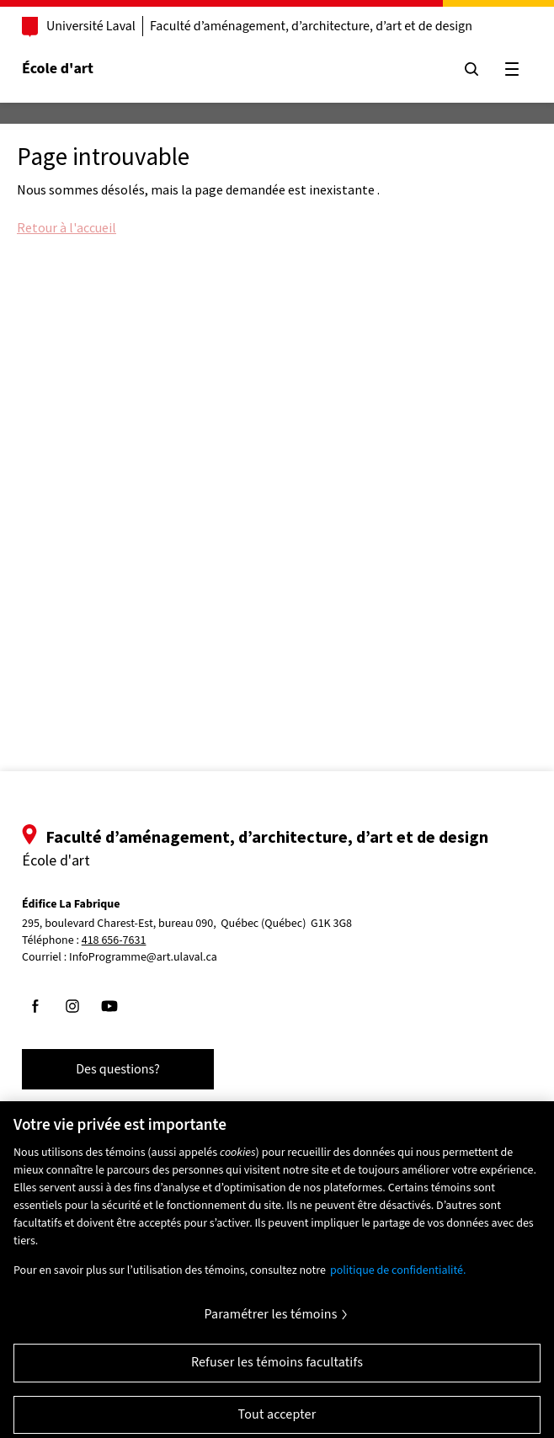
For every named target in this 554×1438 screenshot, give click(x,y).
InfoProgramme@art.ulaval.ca (143, 957)
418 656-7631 (114, 941)
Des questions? (118, 1069)
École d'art (57, 68)
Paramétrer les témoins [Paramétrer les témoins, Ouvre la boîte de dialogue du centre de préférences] (270, 1321)
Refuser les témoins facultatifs (277, 1369)
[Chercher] (471, 69)
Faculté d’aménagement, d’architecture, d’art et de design (311, 26)
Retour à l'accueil (66, 227)
